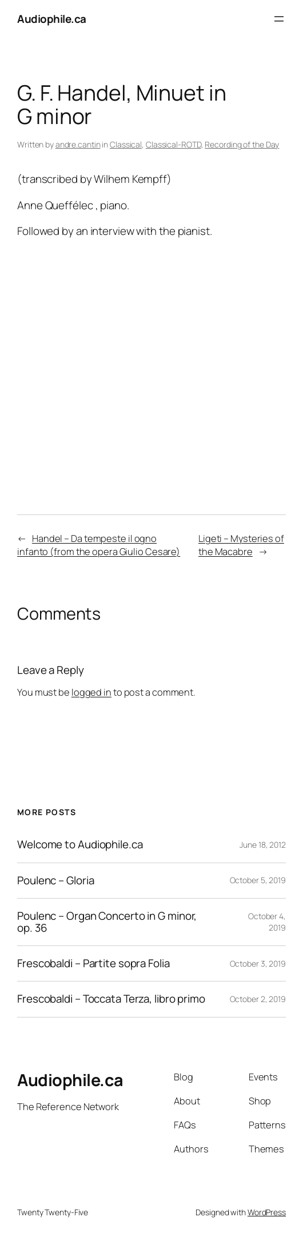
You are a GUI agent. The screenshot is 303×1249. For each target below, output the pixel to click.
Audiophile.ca (51, 18)
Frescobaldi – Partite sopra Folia (93, 963)
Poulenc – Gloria (55, 881)
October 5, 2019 (258, 880)
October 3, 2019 (258, 963)
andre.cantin (78, 144)
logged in (91, 692)
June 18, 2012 (263, 844)
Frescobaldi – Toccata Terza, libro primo (111, 999)
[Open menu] (279, 19)
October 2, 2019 (258, 998)
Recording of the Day (242, 144)
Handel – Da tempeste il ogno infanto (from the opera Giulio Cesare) (98, 545)
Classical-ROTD (173, 144)
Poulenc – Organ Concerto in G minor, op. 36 (107, 922)
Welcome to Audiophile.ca (80, 845)
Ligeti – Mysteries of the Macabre (241, 545)
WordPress (267, 1212)
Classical (126, 144)
